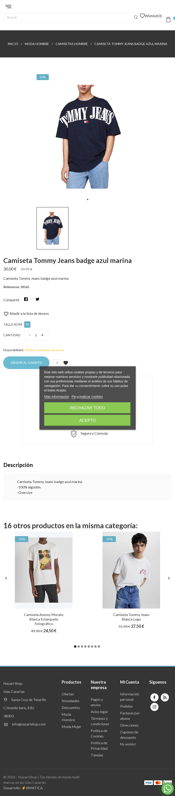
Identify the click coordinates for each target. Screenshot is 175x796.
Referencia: (11, 287)
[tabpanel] (88, 137)
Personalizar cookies (87, 396)
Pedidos (126, 706)
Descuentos (71, 707)
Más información (56, 396)
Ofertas (68, 694)
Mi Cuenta (129, 682)
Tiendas (97, 755)
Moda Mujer (71, 726)
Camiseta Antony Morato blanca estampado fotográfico (43, 619)
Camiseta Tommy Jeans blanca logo (131, 616)
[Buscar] (72, 17)
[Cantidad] (36, 335)
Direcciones (129, 725)
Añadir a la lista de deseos (26, 313)
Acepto (87, 420)
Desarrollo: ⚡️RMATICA (23, 788)
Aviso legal (99, 711)
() (151, 16)
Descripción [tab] (18, 465)
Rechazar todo (87, 408)
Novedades (70, 701)
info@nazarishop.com (29, 724)
